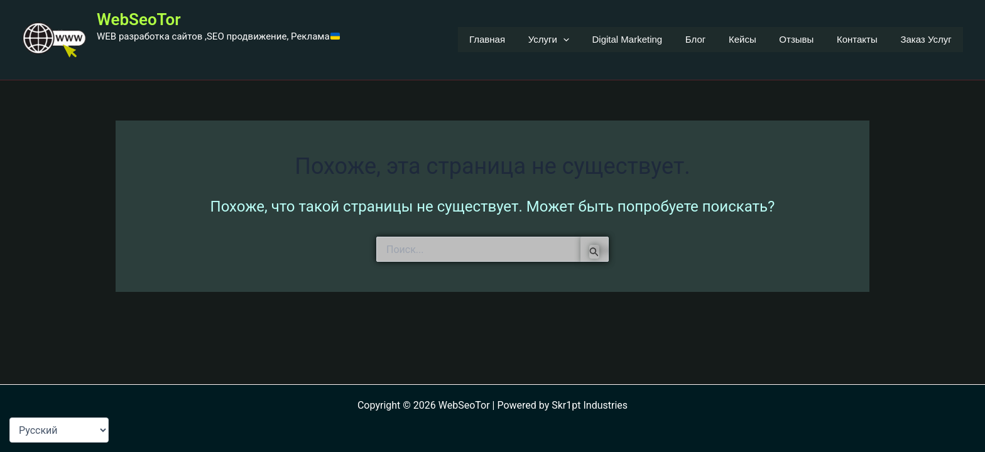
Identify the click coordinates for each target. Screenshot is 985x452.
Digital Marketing (650, 39)
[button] (590, 39)
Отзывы (807, 39)
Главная (518, 39)
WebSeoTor (139, 19)
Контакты (863, 39)
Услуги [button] (575, 39)
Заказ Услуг (928, 39)
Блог (714, 39)
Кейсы (757, 39)
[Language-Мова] (59, 430)
